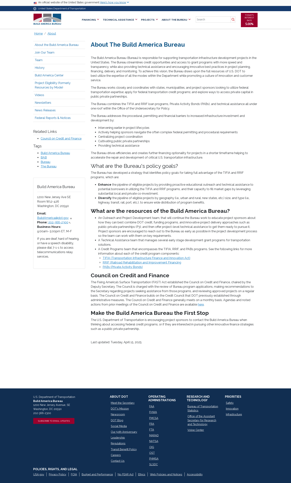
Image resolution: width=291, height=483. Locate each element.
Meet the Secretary (123, 402)
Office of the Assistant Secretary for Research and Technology (201, 420)
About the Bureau (174, 19)
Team (38, 60)
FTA (151, 429)
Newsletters (43, 102)
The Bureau (48, 166)
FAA (151, 406)
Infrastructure (234, 414)
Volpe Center (195, 430)
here (201, 304)
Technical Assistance (118, 19)
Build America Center (49, 75)
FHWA (153, 412)
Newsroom (118, 414)
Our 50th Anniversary (124, 431)
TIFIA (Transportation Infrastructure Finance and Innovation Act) (146, 258)
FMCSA (153, 418)
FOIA (74, 474)
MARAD (154, 435)
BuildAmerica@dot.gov (54, 218)
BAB (44, 157)
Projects (148, 19)
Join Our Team (44, 52)
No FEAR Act (125, 474)
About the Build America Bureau (57, 45)
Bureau (45, 162)
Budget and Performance (97, 474)
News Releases (45, 110)
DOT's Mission (120, 408)
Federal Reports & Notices (53, 118)
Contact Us (118, 460)
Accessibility (195, 474)
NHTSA (153, 441)
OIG (151, 447)
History (40, 68)
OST (152, 452)
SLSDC (153, 464)
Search (232, 19)
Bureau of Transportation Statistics (202, 408)
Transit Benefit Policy (124, 449)
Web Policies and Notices (166, 474)
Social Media (119, 426)
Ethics (141, 474)
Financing (89, 19)
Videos (39, 95)
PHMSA (153, 458)
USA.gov (38, 474)
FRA (151, 423)
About (52, 33)
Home (38, 33)
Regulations (118, 443)
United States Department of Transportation (62, 8)
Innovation (232, 408)
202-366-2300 (59, 222)
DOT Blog (117, 420)
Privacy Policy (57, 474)
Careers (116, 455)
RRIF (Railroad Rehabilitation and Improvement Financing (142, 262)
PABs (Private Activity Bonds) (123, 267)
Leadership (118, 437)
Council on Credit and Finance (61, 138)
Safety (230, 402)
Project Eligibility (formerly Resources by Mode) (53, 85)
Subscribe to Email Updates (54, 421)
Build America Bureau (55, 153)
